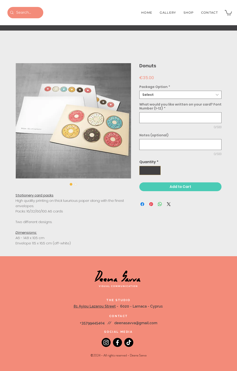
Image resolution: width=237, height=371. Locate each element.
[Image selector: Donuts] (71, 184)
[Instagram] (106, 342)
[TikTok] (128, 342)
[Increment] (157, 170)
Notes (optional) (153, 135)
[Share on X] (169, 204)
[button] (228, 12)
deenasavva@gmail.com (135, 323)
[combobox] (180, 95)
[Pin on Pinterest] (151, 204)
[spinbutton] (150, 170)
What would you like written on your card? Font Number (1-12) (180, 106)
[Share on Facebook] (142, 204)
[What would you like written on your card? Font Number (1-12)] (180, 117)
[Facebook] (117, 342)
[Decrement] (143, 170)
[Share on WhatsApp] (160, 204)
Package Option (154, 87)
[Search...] (25, 12)
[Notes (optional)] (180, 144)
